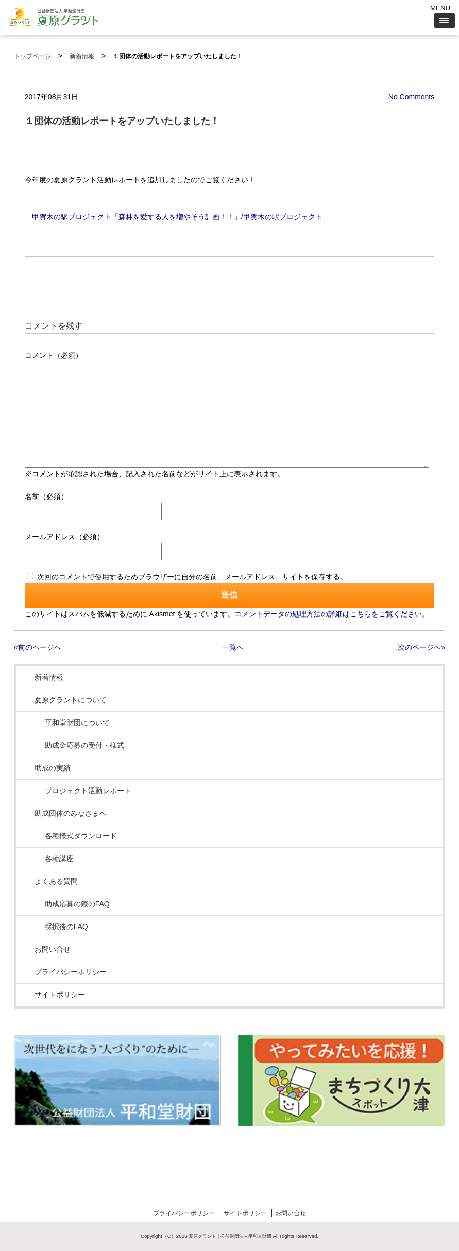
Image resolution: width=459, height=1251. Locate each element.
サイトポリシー (60, 994)
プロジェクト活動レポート (88, 790)
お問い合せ (53, 949)
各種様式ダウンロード (81, 836)
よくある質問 (56, 881)
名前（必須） (46, 496)
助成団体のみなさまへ (71, 813)
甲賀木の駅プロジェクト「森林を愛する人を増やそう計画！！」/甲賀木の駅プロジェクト (177, 217)
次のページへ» (421, 647)
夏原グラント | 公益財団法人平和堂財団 (230, 1236)
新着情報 (82, 56)
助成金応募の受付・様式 (84, 745)
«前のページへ (37, 647)
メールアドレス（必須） (64, 537)
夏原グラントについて (71, 700)
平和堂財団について (77, 722)
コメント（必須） (53, 355)
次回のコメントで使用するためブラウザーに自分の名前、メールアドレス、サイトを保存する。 (192, 577)
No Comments (411, 97)
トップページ (32, 56)
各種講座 (59, 858)
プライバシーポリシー (71, 972)
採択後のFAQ (66, 926)
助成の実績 (53, 768)
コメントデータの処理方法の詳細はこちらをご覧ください (328, 614)
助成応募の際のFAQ (77, 904)
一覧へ (233, 647)
